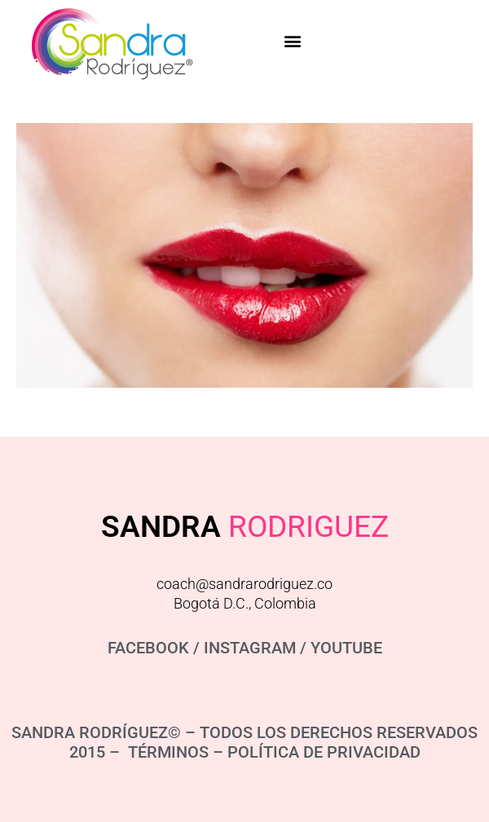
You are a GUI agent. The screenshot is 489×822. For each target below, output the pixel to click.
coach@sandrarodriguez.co (244, 583)
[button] (293, 41)
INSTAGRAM (250, 647)
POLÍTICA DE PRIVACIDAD (324, 752)
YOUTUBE (346, 647)
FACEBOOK (148, 647)
